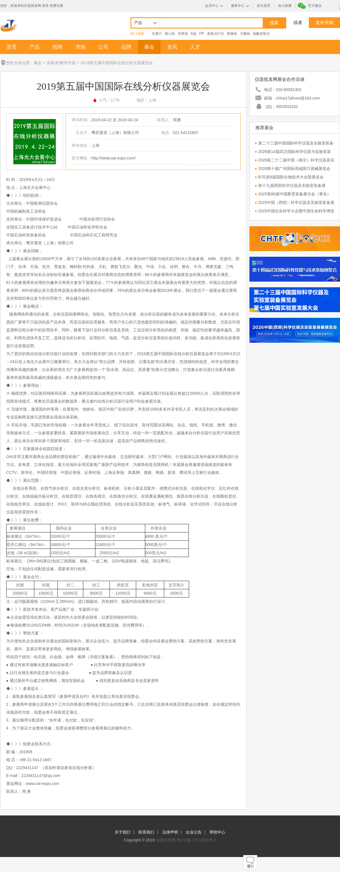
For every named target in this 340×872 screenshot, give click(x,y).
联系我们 (146, 832)
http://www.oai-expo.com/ (113, 158)
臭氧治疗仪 (215, 34)
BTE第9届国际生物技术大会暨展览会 (291, 177)
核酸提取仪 (261, 34)
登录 (45, 6)
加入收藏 (285, 6)
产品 (34, 47)
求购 (80, 47)
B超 (193, 34)
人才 (195, 47)
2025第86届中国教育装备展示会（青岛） (294, 194)
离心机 (170, 34)
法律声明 (170, 832)
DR (201, 33)
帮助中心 (217, 832)
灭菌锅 (245, 34)
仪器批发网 (166, 840)
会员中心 (212, 6)
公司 (103, 47)
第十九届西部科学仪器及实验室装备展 (292, 185)
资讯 (172, 47)
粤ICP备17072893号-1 (196, 840)
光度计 (157, 34)
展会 (149, 47)
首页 (12, 47)
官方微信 (315, 6)
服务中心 (238, 6)
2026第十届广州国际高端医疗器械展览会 (294, 168)
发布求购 (324, 22)
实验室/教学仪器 (61, 63)
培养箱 (183, 34)
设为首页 (263, 6)
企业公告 (194, 832)
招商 (57, 47)
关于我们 (123, 832)
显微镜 (232, 34)
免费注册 (56, 6)
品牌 (126, 47)
